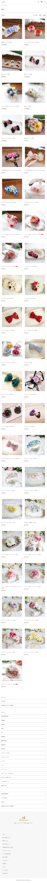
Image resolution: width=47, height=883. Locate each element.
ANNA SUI (3, 744)
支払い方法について (6, 844)
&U (5, 5)
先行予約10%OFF (4, 793)
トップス (3, 761)
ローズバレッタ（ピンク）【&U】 (31, 490)
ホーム (2, 5)
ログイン (4, 866)
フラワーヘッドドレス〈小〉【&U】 (8, 362)
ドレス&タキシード (5, 781)
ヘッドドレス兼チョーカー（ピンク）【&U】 (10, 234)
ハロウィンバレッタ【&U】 (29, 426)
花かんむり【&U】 (27, 106)
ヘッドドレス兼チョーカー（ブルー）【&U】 (10, 106)
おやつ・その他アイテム (6, 777)
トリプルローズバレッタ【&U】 (30, 266)
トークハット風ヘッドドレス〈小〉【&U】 (32, 554)
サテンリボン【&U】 (28, 362)
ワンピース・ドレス (5, 757)
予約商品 (3, 720)
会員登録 (4, 863)
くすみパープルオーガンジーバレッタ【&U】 (10, 458)
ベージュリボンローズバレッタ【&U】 (31, 42)
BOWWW (3, 736)
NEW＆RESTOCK (4, 716)
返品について (5, 840)
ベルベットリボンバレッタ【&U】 (8, 330)
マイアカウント (6, 860)
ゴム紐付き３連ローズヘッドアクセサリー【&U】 (11, 170)
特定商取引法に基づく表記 (8, 847)
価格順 (40, 15)
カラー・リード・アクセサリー (7, 773)
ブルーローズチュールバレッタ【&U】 (8, 202)
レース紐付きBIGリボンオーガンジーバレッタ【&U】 (34, 170)
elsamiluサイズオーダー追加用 (7, 705)
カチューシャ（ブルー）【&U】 (30, 458)
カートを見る (5, 870)
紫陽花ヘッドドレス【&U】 (6, 42)
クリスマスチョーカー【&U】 (7, 298)
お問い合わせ (5, 873)
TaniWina (3, 748)
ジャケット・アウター (5, 752)
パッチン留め (4, 797)
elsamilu (2, 724)
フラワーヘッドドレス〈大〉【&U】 (9, 266)
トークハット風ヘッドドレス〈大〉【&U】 (33, 234)
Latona (2, 801)
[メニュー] (45, 2)
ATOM (6, 857)
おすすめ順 (35, 15)
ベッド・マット (4, 769)
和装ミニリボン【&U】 (5, 74)
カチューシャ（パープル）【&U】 (8, 490)
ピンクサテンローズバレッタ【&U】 (31, 202)
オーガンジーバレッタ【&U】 (7, 394)
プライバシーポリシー (7, 850)
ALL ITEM (3, 701)
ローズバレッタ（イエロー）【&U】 (8, 522)
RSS (3, 857)
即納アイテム (4, 785)
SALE (2, 728)
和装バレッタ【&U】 (28, 74)
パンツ (2, 765)
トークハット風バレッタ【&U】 (7, 426)
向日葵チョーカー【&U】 (29, 138)
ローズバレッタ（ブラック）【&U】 (8, 138)
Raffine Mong (3, 740)
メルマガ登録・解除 (6, 853)
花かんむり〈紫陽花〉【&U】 (30, 522)
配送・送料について (6, 837)
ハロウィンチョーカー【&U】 (30, 394)
